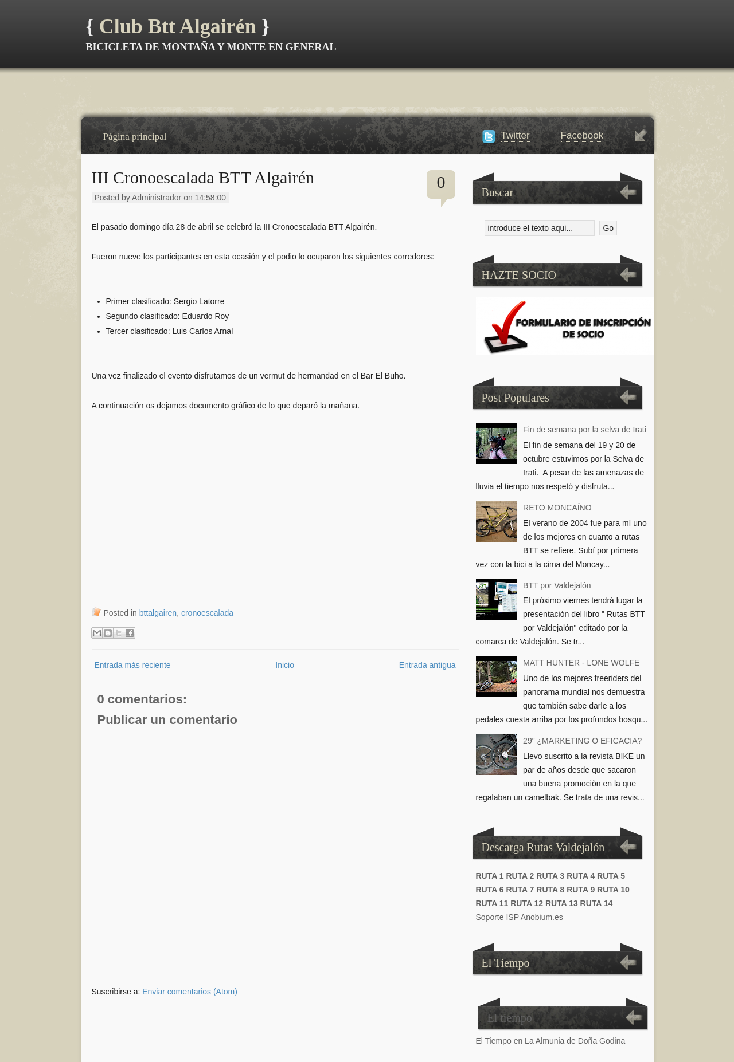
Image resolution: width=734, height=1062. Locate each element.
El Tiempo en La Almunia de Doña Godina (551, 1040)
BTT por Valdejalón (557, 585)
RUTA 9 (581, 889)
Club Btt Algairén (177, 26)
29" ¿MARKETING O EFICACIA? (582, 740)
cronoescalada (207, 612)
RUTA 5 (611, 875)
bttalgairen (158, 612)
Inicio (284, 665)
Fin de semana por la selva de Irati (584, 429)
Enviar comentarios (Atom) (189, 991)
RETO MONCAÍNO (557, 507)
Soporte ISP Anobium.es (519, 917)
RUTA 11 (492, 903)
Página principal (135, 136)
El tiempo (509, 1018)
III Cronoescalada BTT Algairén (203, 177)
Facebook (582, 135)
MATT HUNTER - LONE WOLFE (581, 662)
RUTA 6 (490, 889)
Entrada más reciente (133, 665)
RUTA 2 (520, 875)
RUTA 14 (596, 903)
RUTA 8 (550, 889)
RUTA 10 (613, 889)
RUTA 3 (550, 875)
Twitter (515, 135)
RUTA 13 (561, 903)
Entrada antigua (427, 665)
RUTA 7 (520, 889)
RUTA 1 (490, 875)
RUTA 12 (526, 903)
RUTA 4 (581, 875)
